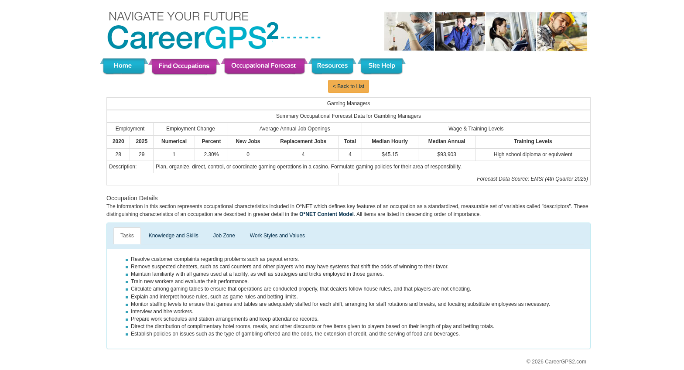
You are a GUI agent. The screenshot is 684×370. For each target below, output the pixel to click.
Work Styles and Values (277, 236)
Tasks (127, 236)
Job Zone (224, 236)
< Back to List (348, 86)
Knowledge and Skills (173, 236)
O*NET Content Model (326, 214)
